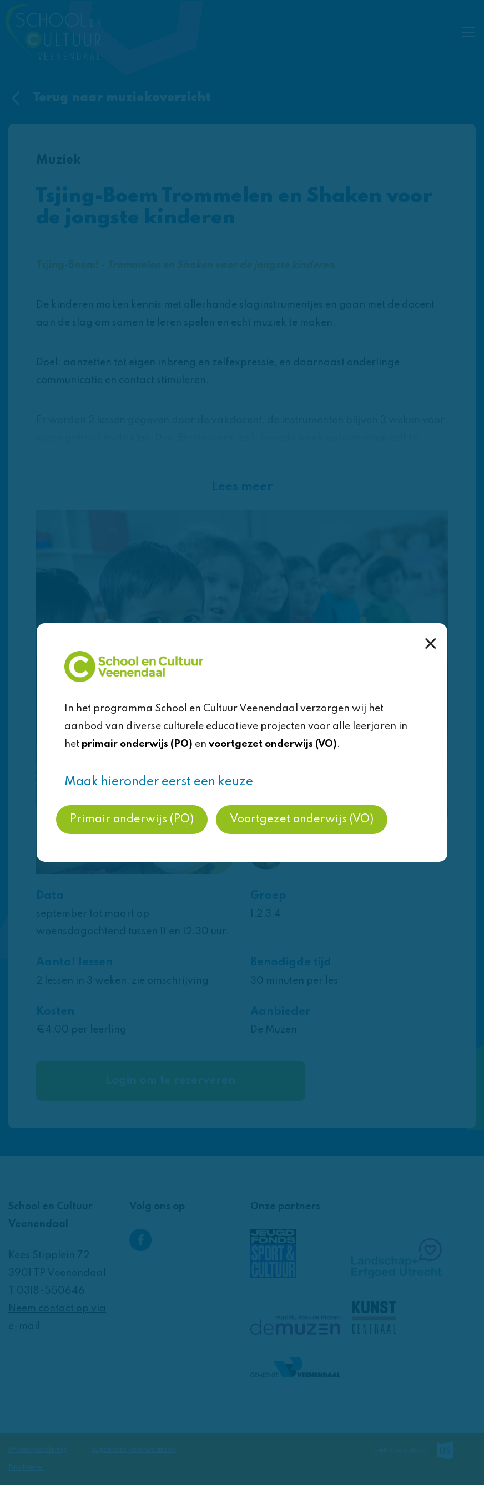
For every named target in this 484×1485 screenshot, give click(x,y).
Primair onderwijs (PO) (132, 819)
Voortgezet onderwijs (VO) (302, 819)
